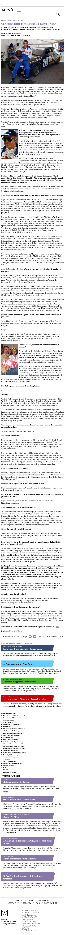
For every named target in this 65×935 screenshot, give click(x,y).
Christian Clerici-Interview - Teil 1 (13, 744)
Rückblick (6, 770)
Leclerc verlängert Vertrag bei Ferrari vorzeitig (24, 699)
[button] (11, 10)
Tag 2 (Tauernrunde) (9, 761)
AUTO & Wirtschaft (29, 911)
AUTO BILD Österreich (30, 913)
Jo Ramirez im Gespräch (10, 750)
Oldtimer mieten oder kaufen (16, 782)
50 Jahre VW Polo (11, 817)
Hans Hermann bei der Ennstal (12, 733)
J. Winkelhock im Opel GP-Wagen (15, 637)
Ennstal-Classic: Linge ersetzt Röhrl (14, 748)
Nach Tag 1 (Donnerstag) (10, 755)
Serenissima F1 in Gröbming (12, 724)
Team (30, 900)
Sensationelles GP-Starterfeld (12, 718)
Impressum (26, 903)
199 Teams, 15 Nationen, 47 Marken (14, 728)
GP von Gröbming (8, 765)
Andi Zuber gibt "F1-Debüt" (12, 735)
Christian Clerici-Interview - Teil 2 (50, 637)
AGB (38, 903)
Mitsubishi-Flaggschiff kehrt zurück (19, 681)
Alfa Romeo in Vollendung (11, 731)
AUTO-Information (29, 915)
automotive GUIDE (29, 926)
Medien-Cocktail (8, 737)
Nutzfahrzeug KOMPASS (31, 924)
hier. (57, 627)
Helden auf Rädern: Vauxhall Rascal (19, 859)
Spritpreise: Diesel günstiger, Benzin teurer (22, 649)
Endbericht (6, 768)
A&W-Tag (25, 928)
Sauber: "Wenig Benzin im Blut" (13, 763)
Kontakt (12, 903)
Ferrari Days (7, 726)
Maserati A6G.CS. (8, 720)
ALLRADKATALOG (29, 917)
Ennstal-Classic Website (13, 631)
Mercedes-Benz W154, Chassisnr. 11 (14, 716)
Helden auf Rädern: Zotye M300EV (19, 799)
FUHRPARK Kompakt (30, 921)
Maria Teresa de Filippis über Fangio (14, 752)
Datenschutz (50, 903)
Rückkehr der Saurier (10, 772)
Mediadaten (43, 900)
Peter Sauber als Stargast (10, 739)
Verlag (19, 900)
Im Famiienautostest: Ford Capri (18, 664)
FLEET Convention (29, 930)
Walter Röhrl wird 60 (9, 722)
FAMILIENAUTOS (29, 919)
